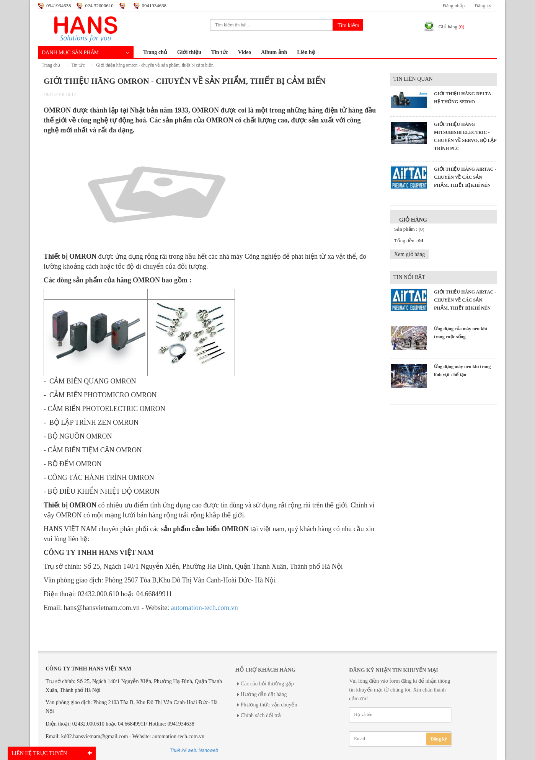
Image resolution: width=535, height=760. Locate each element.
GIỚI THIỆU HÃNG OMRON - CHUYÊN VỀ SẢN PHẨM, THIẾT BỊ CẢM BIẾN (155, 65)
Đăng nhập (454, 5)
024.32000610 (99, 5)
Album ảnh (274, 52)
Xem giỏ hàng (409, 254)
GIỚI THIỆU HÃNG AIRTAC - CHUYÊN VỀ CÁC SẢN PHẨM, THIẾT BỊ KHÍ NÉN (465, 177)
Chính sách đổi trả (261, 715)
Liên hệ (306, 52)
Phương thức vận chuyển (269, 705)
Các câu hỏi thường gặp (267, 684)
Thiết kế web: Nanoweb (194, 750)
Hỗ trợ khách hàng (265, 670)
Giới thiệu (189, 52)
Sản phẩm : (409, 229)
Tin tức (219, 52)
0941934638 (58, 5)
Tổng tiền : (408, 240)
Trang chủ (155, 52)
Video (244, 52)
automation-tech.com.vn (204, 608)
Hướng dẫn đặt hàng (264, 694)
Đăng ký (483, 5)
